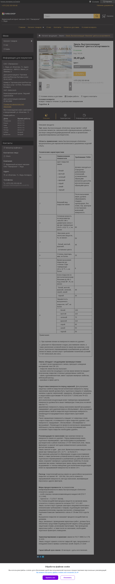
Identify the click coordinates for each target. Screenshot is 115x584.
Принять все (50, 577)
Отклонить (68, 577)
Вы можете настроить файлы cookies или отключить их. (56, 572)
